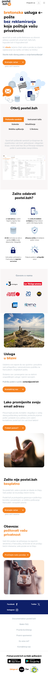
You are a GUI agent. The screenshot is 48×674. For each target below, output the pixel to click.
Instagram (12, 610)
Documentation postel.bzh (24, 618)
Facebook (12, 604)
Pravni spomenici (24, 635)
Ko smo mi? (24, 641)
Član (31, 669)
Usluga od (17, 669)
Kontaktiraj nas (24, 647)
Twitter (35, 604)
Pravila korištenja (24, 630)
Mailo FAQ (24, 624)
